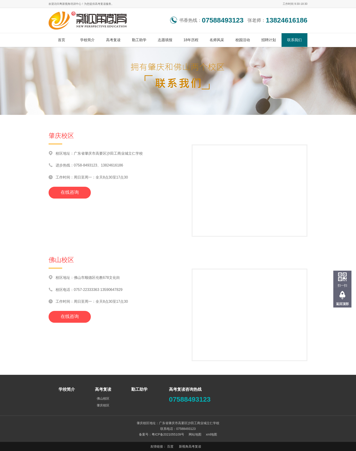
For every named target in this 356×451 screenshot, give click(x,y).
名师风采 (217, 40)
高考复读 (113, 40)
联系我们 (294, 40)
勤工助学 (139, 40)
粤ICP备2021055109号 (168, 434)
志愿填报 (165, 40)
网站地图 (195, 434)
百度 (170, 446)
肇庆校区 (103, 405)
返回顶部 (342, 304)
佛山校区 (103, 398)
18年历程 (190, 40)
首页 (61, 40)
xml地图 (211, 434)
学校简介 (87, 40)
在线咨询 (70, 192)
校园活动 (242, 40)
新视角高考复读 (190, 446)
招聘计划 (268, 40)
